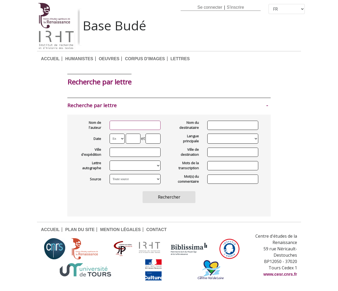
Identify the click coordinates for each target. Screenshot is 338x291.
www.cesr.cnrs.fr (280, 274)
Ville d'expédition (91, 152)
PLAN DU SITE (80, 229)
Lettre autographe (91, 166)
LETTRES (180, 59)
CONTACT (156, 229)
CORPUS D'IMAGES (145, 59)
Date (97, 138)
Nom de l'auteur (95, 125)
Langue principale (191, 139)
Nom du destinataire (189, 125)
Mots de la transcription (189, 166)
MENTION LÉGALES (120, 229)
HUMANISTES (79, 59)
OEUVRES (109, 59)
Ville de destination (190, 152)
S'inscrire (235, 7)
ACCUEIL (50, 59)
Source (95, 179)
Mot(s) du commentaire (188, 179)
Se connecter (209, 7)
